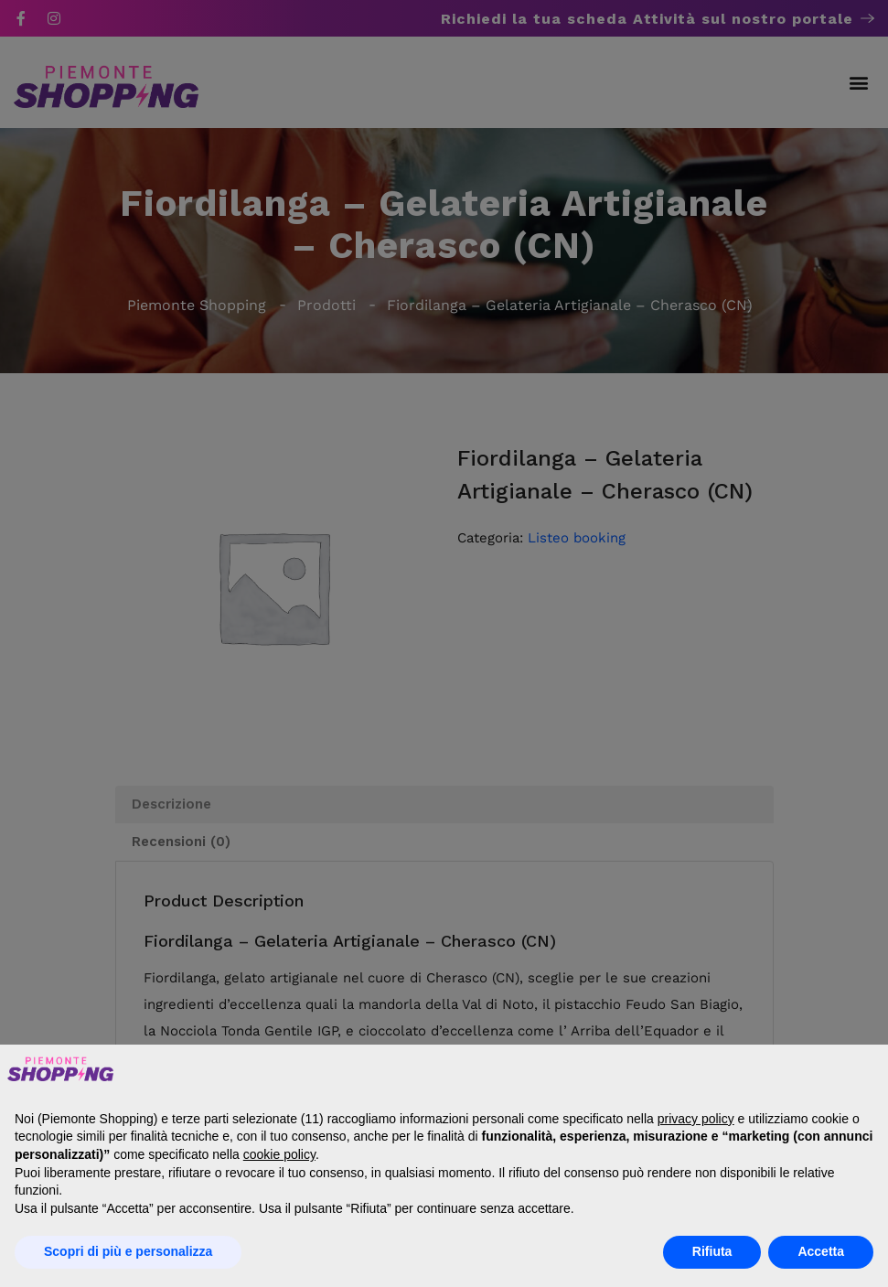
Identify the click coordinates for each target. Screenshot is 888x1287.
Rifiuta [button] (712, 1251)
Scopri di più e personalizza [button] (128, 1251)
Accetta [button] (820, 1251)
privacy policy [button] (696, 1118)
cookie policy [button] (279, 1154)
